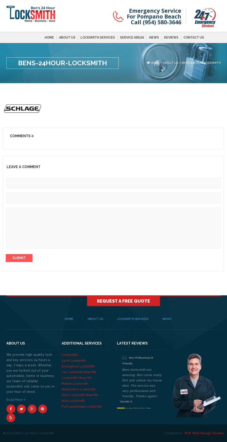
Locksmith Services (97, 37)
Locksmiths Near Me (77, 378)
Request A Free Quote (123, 301)
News (154, 37)
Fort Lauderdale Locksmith (82, 406)
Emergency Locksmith (78, 366)
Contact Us (193, 37)
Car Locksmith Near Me (79, 372)
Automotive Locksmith (78, 389)
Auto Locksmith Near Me (80, 395)
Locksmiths (70, 355)
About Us (67, 37)
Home (49, 37)
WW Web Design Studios (204, 433)
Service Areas (132, 37)
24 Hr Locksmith (74, 360)
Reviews (171, 37)
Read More (15, 399)
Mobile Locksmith (75, 383)
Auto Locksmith (73, 401)
